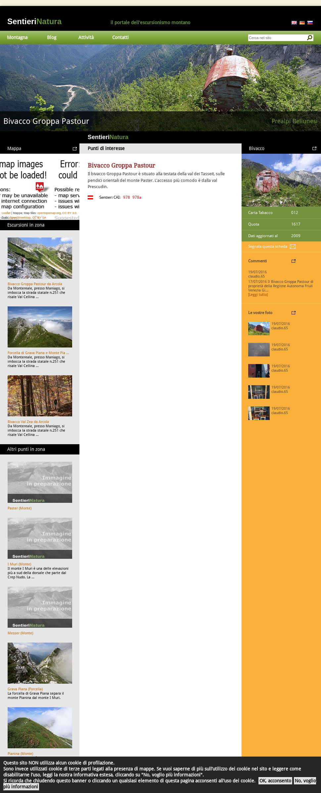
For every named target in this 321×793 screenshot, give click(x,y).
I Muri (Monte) (19, 564)
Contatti (120, 37)
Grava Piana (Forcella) (25, 689)
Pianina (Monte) (20, 754)
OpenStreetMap (20, 217)
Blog (51, 37)
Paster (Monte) (19, 508)
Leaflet (6, 213)
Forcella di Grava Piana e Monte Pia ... (38, 353)
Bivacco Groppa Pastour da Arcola (35, 284)
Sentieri (34, 21)
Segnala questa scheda (267, 246)
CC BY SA (39, 217)
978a (136, 197)
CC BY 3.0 (69, 213)
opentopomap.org (49, 213)
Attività (86, 37)
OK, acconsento (275, 780)
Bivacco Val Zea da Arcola (28, 422)
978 (126, 197)
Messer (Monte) (20, 633)
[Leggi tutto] (258, 294)
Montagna (17, 37)
